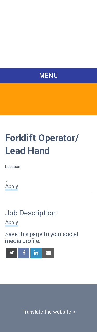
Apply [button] (11, 186)
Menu (48, 75)
